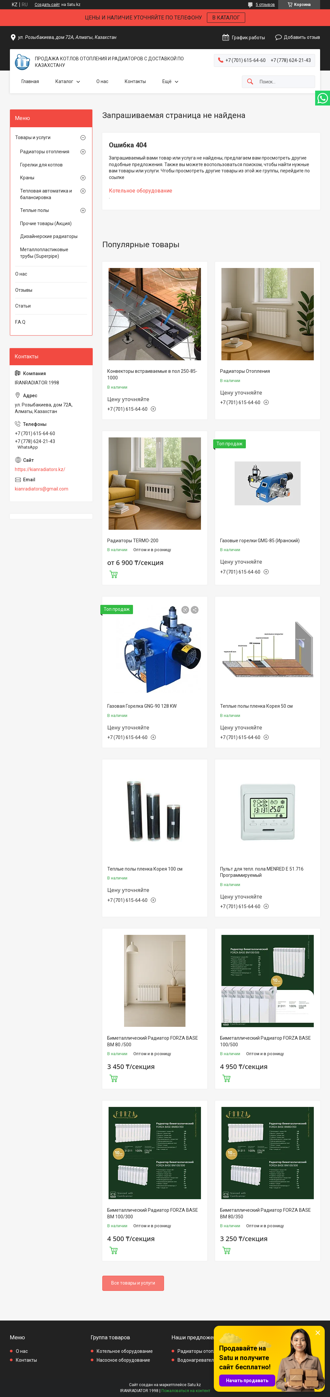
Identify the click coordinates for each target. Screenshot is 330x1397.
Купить (113, 573)
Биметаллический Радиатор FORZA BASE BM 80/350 (265, 1213)
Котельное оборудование (140, 191)
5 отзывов (265, 4)
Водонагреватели (197, 1360)
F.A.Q (20, 322)
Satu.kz (194, 1384)
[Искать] (250, 82)
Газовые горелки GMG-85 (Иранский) (260, 540)
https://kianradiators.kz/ (40, 469)
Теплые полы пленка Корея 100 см (144, 869)
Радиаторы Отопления (245, 371)
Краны (27, 177)
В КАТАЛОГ (226, 18)
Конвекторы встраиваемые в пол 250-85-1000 (152, 374)
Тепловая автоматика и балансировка (46, 194)
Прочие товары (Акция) (46, 223)
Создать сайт (47, 4)
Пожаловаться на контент (185, 1390)
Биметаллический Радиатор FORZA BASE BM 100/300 (152, 1213)
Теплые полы (34, 210)
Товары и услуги (32, 137)
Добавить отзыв (302, 37)
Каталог (64, 81)
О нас (102, 81)
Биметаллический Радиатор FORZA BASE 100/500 (265, 1041)
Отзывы (23, 290)
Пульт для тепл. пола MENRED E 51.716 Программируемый (262, 872)
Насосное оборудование (123, 1360)
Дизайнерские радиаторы (49, 236)
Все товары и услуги (133, 1283)
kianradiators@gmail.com (41, 488)
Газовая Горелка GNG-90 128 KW (142, 706)
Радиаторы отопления (44, 151)
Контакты (135, 81)
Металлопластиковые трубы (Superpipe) (44, 253)
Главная (30, 81)
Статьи (23, 306)
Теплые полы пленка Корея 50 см (256, 706)
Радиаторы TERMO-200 (132, 540)
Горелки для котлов (41, 164)
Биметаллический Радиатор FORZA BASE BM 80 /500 (152, 1041)
